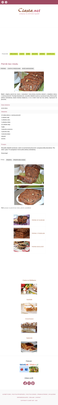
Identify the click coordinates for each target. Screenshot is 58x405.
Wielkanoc (13, 54)
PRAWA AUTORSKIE (42, 394)
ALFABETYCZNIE (6, 394)
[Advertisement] (29, 39)
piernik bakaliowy (38, 246)
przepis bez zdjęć (19, 159)
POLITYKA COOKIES (31, 394)
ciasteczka (50, 54)
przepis (8, 159)
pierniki (3, 68)
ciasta (22, 54)
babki (28, 54)
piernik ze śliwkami (38, 220)
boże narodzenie (28, 68)
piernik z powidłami (38, 233)
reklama (31, 397)
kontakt (38, 397)
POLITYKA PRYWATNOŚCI (18, 394)
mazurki (34, 54)
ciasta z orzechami (14, 68)
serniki (42, 54)
